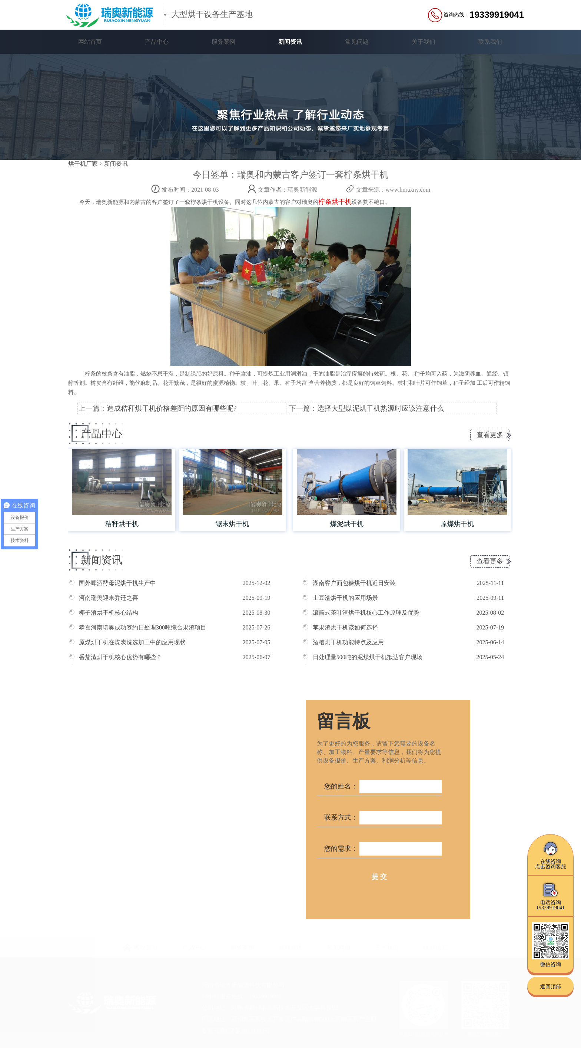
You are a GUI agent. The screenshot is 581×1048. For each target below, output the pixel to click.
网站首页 (90, 42)
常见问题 (357, 42)
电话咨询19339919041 (550, 895)
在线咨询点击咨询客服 (550, 854)
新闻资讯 (290, 42)
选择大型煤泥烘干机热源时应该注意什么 (380, 408)
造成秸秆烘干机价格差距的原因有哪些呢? (172, 408)
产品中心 (157, 42)
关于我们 (423, 42)
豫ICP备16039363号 (244, 1030)
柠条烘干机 (335, 201)
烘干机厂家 (83, 164)
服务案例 (223, 42)
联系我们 (490, 42)
